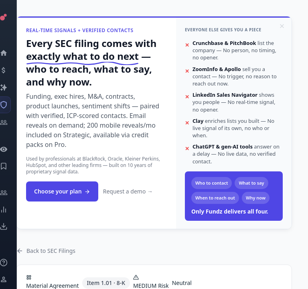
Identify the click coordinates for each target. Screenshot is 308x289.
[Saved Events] (14, 166)
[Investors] (14, 122)
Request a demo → (128, 191)
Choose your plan (62, 191)
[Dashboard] (14, 53)
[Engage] (14, 193)
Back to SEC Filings (45, 250)
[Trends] (14, 209)
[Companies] (14, 87)
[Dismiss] (282, 26)
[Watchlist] (14, 149)
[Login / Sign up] (14, 279)
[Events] (14, 70)
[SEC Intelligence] (14, 104)
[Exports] (14, 226)
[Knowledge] (14, 262)
